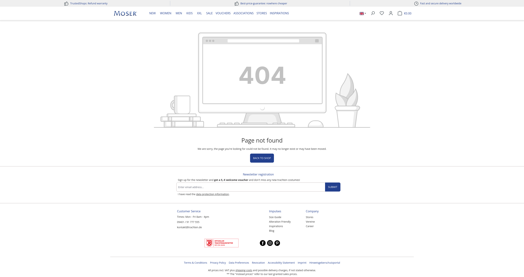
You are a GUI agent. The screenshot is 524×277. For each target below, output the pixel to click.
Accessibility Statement (281, 262)
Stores (262, 13)
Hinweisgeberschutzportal (324, 262)
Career (310, 226)
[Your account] (390, 13)
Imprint (302, 262)
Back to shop (262, 158)
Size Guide (275, 217)
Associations (243, 13)
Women (165, 13)
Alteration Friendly (280, 221)
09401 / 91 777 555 (188, 222)
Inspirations (279, 13)
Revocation (258, 262)
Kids (189, 13)
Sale (209, 13)
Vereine (310, 221)
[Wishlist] (381, 13)
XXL (199, 13)
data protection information (212, 194)
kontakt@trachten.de (189, 227)
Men (179, 13)
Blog (271, 230)
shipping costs (243, 270)
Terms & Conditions (195, 262)
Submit (332, 187)
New (152, 13)
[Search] (372, 13)
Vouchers (223, 13)
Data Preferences (239, 262)
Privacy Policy (218, 262)
